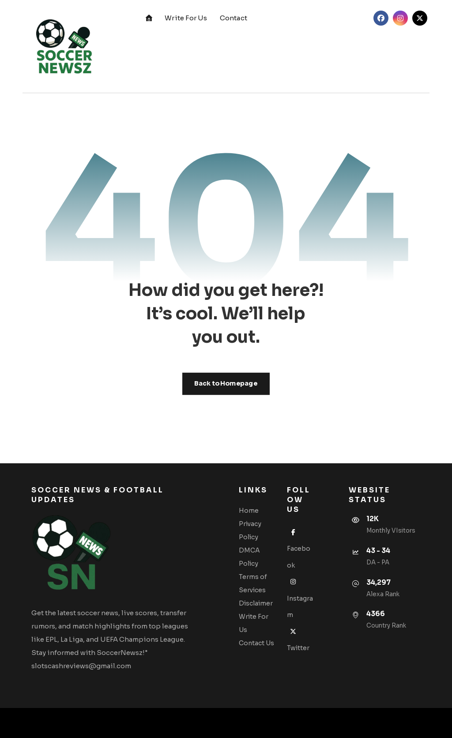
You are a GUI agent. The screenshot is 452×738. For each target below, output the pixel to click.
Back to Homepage (226, 383)
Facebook (298, 548)
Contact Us (256, 643)
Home (249, 511)
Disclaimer (256, 603)
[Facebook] (380, 18)
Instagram (300, 598)
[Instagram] (400, 18)
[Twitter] (419, 18)
